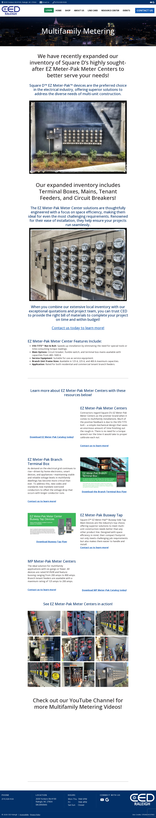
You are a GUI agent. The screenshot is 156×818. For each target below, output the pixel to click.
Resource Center (110, 10)
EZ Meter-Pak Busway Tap (101, 515)
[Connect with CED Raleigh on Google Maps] (153, 2)
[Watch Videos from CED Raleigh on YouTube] (151, 2)
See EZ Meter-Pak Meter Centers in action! (78, 604)
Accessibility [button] (24, 814)
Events (126, 10)
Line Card (93, 10)
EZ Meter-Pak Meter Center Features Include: (65, 341)
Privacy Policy (35, 814)
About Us (79, 10)
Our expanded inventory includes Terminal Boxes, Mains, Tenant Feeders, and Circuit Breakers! (78, 191)
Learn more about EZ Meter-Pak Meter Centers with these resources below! (78, 392)
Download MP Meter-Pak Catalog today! (104, 590)
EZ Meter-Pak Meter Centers (103, 408)
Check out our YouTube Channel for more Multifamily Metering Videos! (78, 703)
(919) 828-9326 (61, 2)
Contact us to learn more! (42, 501)
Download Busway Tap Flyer (51, 541)
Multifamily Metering (78, 30)
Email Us (46, 2)
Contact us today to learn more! (78, 327)
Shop (67, 10)
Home (58, 10)
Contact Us (145, 10)
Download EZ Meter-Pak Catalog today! (52, 437)
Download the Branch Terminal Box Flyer (104, 491)
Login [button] (49, 10)
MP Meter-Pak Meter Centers (52, 561)
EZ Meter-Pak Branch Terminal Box (45, 461)
